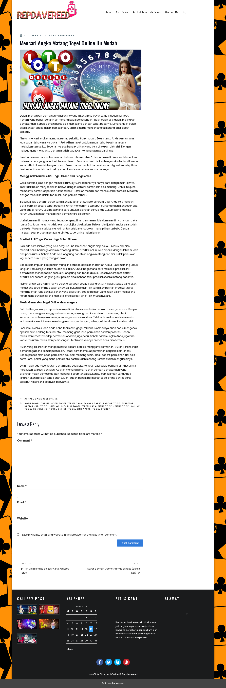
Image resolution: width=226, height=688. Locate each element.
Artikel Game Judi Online (147, 12)
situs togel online (127, 406)
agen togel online (37, 403)
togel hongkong (36, 409)
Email (21, 502)
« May (69, 649)
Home (108, 12)
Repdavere (66, 35)
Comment (24, 440)
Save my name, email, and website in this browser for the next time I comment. (69, 534)
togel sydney (101, 409)
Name (22, 486)
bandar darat (93, 403)
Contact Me (171, 12)
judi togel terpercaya (81, 406)
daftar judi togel (36, 406)
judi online (57, 406)
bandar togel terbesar (118, 403)
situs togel (105, 406)
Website (22, 518)
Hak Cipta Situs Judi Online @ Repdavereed (113, 674)
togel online (58, 409)
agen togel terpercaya (66, 403)
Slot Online (122, 12)
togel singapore (79, 409)
